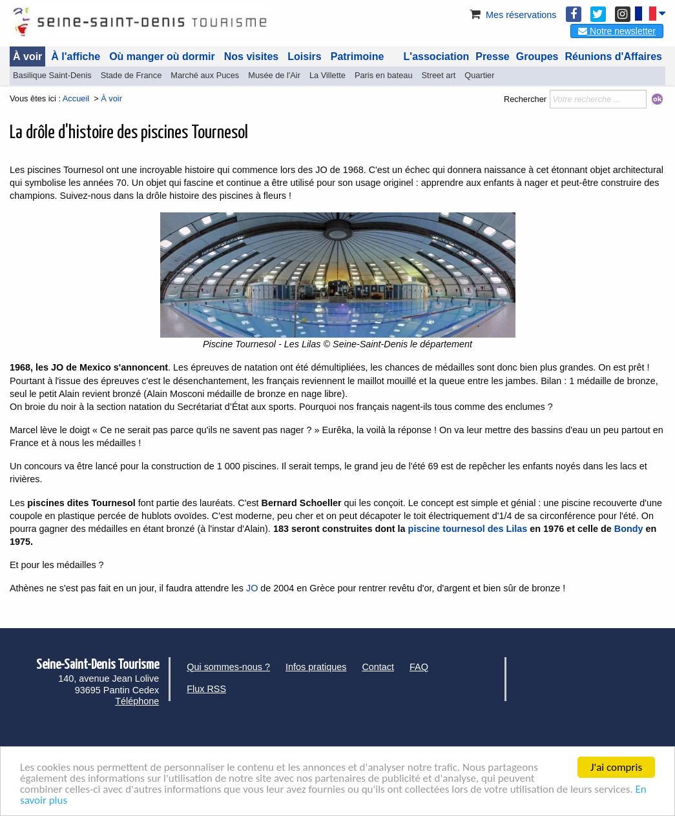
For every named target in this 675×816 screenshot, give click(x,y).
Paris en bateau (384, 75)
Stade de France (131, 75)
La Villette (327, 75)
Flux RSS (206, 689)
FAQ (419, 667)
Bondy (628, 529)
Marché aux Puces (205, 75)
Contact (378, 667)
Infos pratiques (316, 667)
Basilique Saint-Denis (52, 75)
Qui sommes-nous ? (228, 667)
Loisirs (304, 56)
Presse (492, 56)
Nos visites (251, 56)
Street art (439, 75)
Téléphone (137, 701)
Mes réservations (512, 15)
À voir (27, 56)
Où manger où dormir (162, 56)
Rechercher (525, 99)
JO (253, 588)
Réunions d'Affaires (614, 56)
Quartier (479, 75)
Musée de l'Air (274, 75)
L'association (437, 56)
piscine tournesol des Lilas (468, 529)
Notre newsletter (617, 31)
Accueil (76, 98)
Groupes (537, 56)
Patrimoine (357, 56)
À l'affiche (75, 56)
